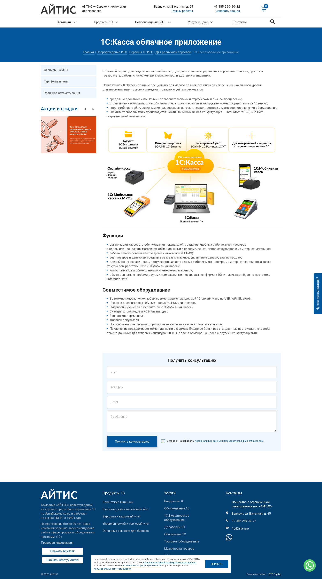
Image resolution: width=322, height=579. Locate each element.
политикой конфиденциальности (141, 565)
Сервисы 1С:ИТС (141, 52)
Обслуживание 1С (177, 508)
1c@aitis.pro (240, 528)
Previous (85, 109)
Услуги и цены (200, 22)
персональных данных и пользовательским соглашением (228, 440)
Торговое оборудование (181, 541)
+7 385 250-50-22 (227, 6)
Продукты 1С (105, 22)
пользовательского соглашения (112, 569)
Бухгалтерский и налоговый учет (126, 509)
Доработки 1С (174, 527)
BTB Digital (275, 574)
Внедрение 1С (174, 501)
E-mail (114, 402)
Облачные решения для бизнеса (126, 531)
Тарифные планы (56, 81)
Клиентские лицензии (118, 502)
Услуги (170, 493)
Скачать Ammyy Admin (62, 560)
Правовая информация (57, 543)
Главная (88, 52)
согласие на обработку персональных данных (170, 562)
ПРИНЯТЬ (217, 563)
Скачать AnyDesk (62, 551)
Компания (66, 22)
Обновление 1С (175, 534)
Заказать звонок (228, 11)
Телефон (116, 387)
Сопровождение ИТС (152, 22)
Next (93, 109)
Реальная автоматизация (62, 93)
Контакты (240, 22)
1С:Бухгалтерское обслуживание (176, 518)
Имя (113, 372)
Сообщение (118, 417)
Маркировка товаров (179, 548)
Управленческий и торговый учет (126, 523)
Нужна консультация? (318, 293)
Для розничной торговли (173, 52)
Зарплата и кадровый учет (121, 516)
